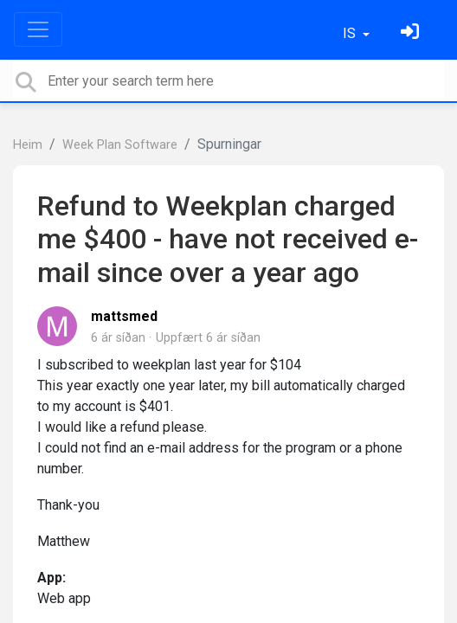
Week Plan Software (119, 145)
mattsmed (124, 316)
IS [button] (351, 33)
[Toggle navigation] (38, 29)
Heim (27, 145)
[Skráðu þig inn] (412, 33)
